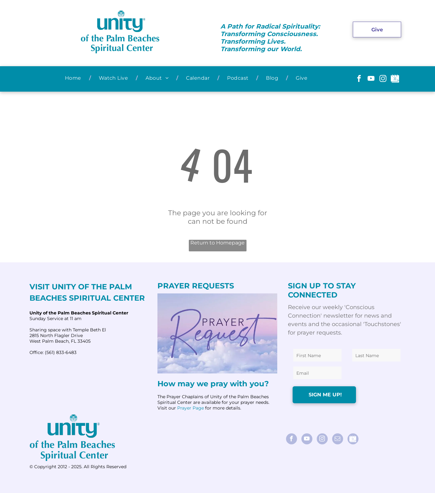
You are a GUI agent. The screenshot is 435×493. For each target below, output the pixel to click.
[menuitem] (74, 78)
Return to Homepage (217, 243)
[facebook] (359, 79)
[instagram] (383, 79)
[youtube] (371, 79)
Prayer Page (190, 408)
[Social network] (395, 79)
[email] (337, 439)
